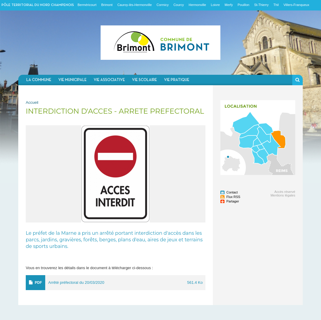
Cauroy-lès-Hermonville (134, 5)
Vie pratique (176, 80)
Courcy (178, 5)
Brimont (107, 5)
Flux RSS (233, 197)
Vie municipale (72, 80)
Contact (232, 192)
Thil (276, 5)
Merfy (229, 5)
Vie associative (109, 80)
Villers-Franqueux (296, 5)
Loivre (215, 5)
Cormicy (163, 5)
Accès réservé (284, 191)
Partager (232, 201)
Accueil (32, 102)
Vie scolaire (144, 80)
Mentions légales (282, 195)
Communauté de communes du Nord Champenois (160, 42)
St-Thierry (261, 5)
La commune (38, 80)
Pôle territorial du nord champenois (37, 5)
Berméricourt (87, 5)
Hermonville (197, 5)
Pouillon (243, 5)
